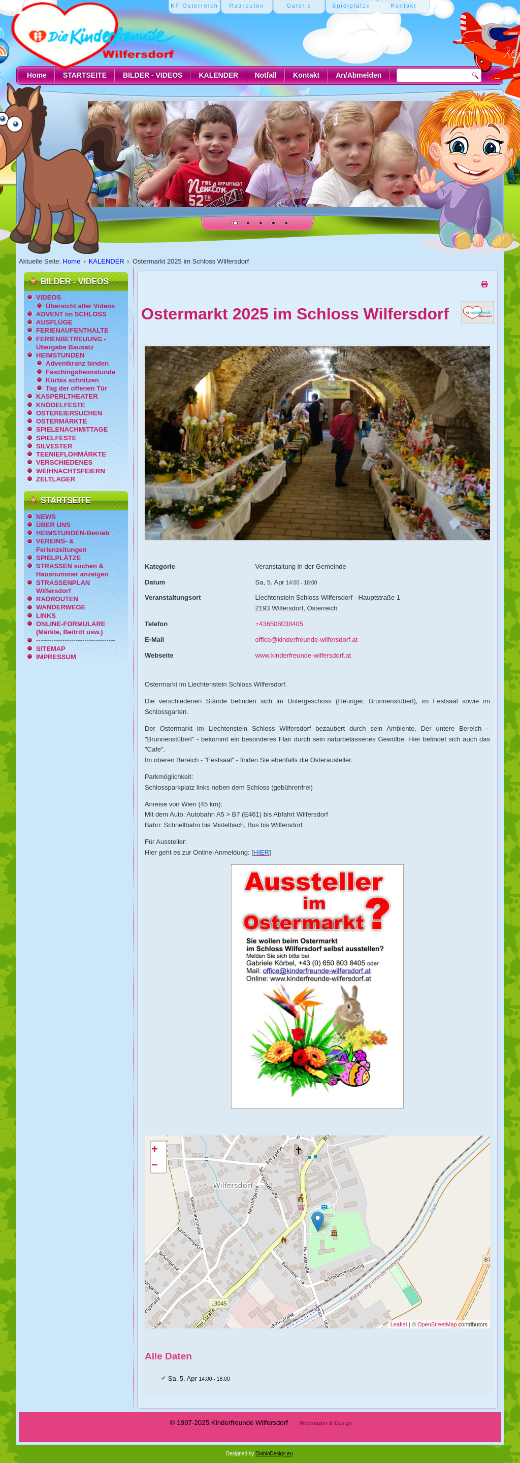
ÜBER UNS (53, 525)
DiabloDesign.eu (273, 1453)
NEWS (46, 517)
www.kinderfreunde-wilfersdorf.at (303, 655)
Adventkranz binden (77, 363)
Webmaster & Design (325, 1423)
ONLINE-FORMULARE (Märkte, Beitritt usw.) (71, 628)
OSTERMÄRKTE (61, 421)
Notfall (265, 75)
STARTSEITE (85, 75)
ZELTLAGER (55, 479)
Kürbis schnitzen (72, 380)
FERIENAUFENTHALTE (72, 330)
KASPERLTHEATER (67, 396)
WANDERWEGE (60, 607)
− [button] (154, 1164)
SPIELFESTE (56, 438)
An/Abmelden (358, 75)
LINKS (46, 616)
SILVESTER (54, 446)
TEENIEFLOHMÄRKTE (71, 454)
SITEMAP (51, 649)
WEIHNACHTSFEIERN (70, 471)
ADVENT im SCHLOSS (71, 314)
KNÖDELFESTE (60, 405)
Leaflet (399, 1324)
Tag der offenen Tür (76, 388)
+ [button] (154, 1149)
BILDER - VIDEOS (152, 75)
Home (37, 75)
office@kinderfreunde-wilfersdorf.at (306, 639)
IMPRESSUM (56, 657)
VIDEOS (48, 297)
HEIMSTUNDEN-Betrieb (72, 533)
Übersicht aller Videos (80, 306)
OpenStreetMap (437, 1324)
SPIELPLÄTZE (58, 558)
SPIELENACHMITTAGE (72, 429)
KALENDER (218, 75)
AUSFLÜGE (54, 322)
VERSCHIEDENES (64, 462)
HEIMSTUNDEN (60, 355)
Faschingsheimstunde (80, 372)
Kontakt (306, 75)
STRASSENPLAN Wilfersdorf (63, 587)
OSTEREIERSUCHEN (69, 413)
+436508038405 (279, 624)
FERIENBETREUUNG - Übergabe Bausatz (71, 343)
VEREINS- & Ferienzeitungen (61, 545)
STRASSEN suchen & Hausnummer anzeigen (72, 570)
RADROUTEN (57, 599)
